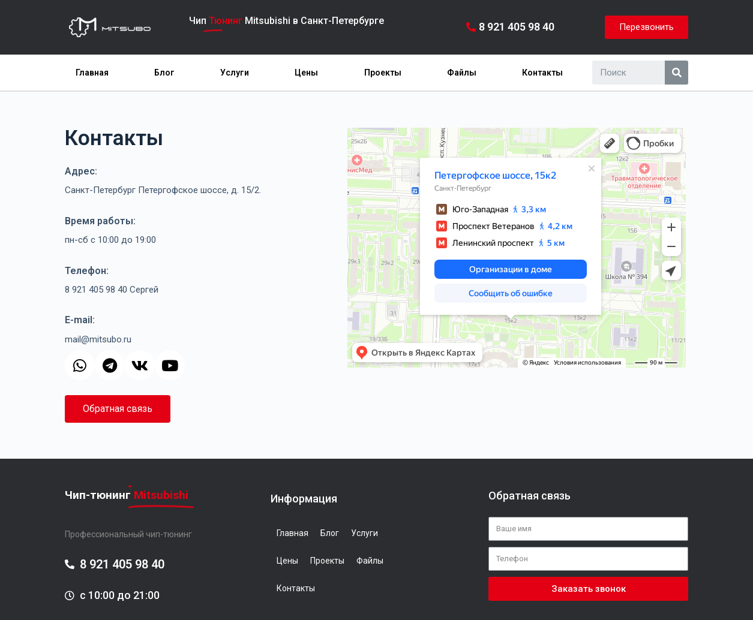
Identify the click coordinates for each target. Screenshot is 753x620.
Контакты (542, 72)
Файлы (461, 72)
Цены (306, 72)
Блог (164, 72)
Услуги (234, 72)
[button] (646, 27)
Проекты (382, 72)
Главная (92, 72)
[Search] (676, 73)
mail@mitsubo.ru (98, 339)
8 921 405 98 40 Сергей (111, 289)
